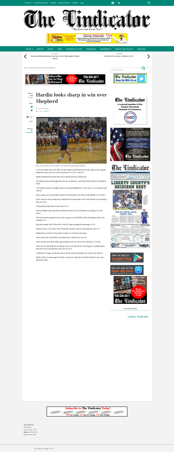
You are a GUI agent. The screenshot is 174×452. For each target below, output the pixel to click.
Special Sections (64, 3)
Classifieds (105, 49)
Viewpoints (91, 49)
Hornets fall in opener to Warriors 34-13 (119, 56)
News (40, 49)
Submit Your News (124, 49)
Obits (59, 49)
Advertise (141, 49)
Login (82, 3)
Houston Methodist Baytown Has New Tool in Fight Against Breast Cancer (54, 57)
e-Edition (53, 3)
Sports (50, 49)
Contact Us (28, 3)
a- (28, 121)
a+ (31, 121)
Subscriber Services (41, 3)
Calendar (75, 3)
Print (31, 116)
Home (29, 49)
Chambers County (74, 49)
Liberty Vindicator (138, 316)
